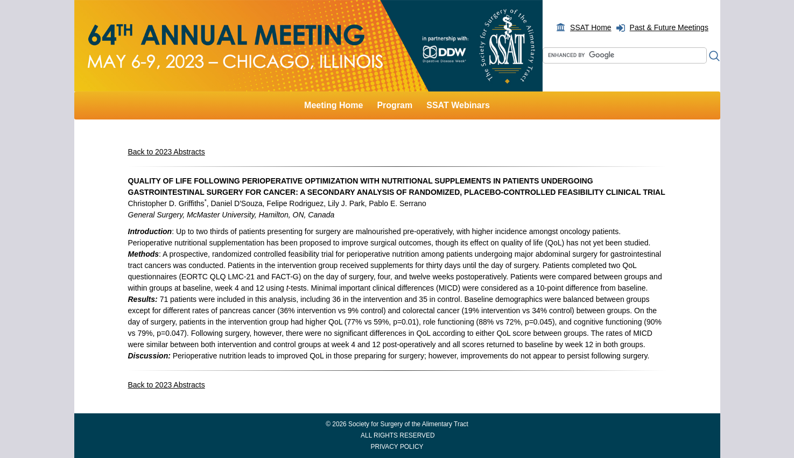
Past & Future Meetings (669, 27)
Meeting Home (333, 105)
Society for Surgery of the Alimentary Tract (408, 424)
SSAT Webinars (458, 105)
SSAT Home (591, 27)
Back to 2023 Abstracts (166, 151)
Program (394, 105)
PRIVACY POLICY (396, 446)
